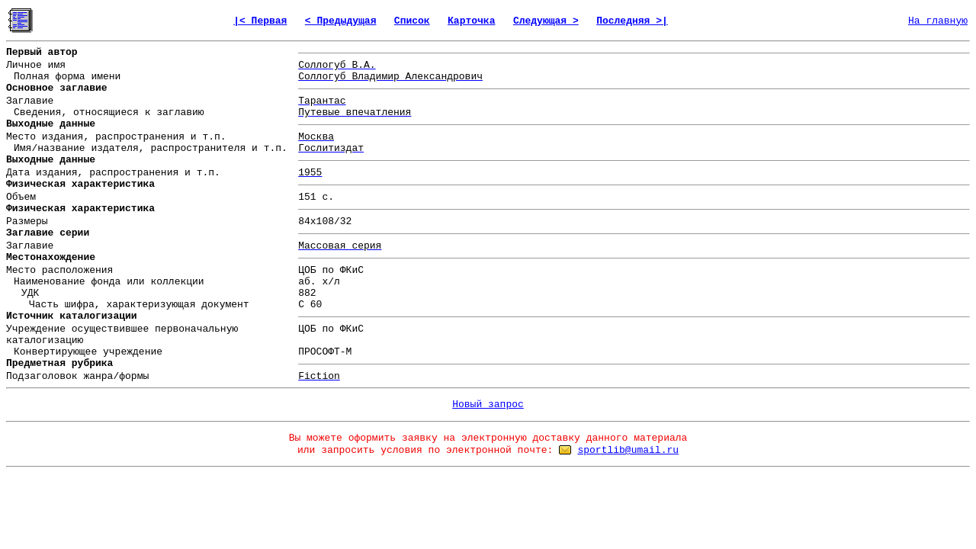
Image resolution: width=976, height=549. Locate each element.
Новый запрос (488, 404)
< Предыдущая (341, 21)
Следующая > (546, 21)
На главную (938, 21)
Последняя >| (632, 21)
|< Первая (260, 21)
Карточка (471, 21)
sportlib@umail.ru (628, 450)
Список (412, 21)
